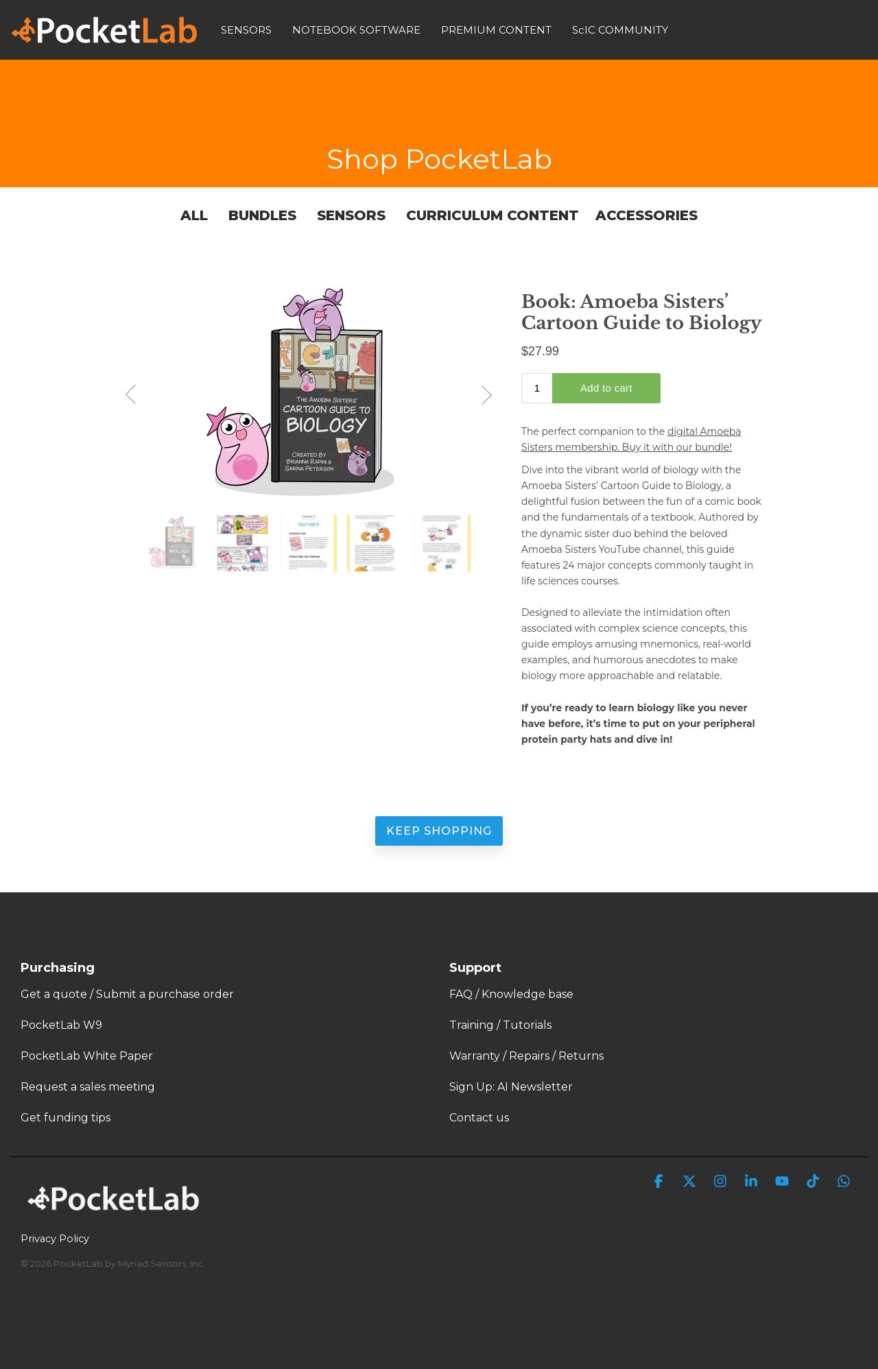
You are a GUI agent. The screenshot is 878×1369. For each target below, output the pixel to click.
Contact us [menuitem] (479, 1117)
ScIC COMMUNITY (620, 29)
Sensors (351, 215)
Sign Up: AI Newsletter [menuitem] (511, 1086)
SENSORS (246, 29)
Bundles (262, 215)
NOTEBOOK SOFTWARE (356, 29)
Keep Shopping (439, 830)
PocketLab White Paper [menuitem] (87, 1055)
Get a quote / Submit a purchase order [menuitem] (127, 994)
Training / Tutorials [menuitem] (500, 1025)
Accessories (646, 215)
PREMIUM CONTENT (496, 29)
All (196, 215)
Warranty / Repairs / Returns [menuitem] (526, 1055)
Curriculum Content (492, 215)
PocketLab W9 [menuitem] (61, 1025)
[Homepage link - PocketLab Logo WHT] (117, 1216)
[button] (660, 1182)
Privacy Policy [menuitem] (55, 1239)
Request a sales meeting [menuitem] (88, 1086)
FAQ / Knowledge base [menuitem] (511, 994)
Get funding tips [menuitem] (65, 1117)
